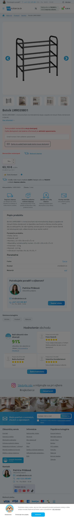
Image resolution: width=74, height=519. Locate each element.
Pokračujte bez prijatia (21, 514)
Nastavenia (8, 514)
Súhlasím (38, 514)
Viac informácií (56, 509)
